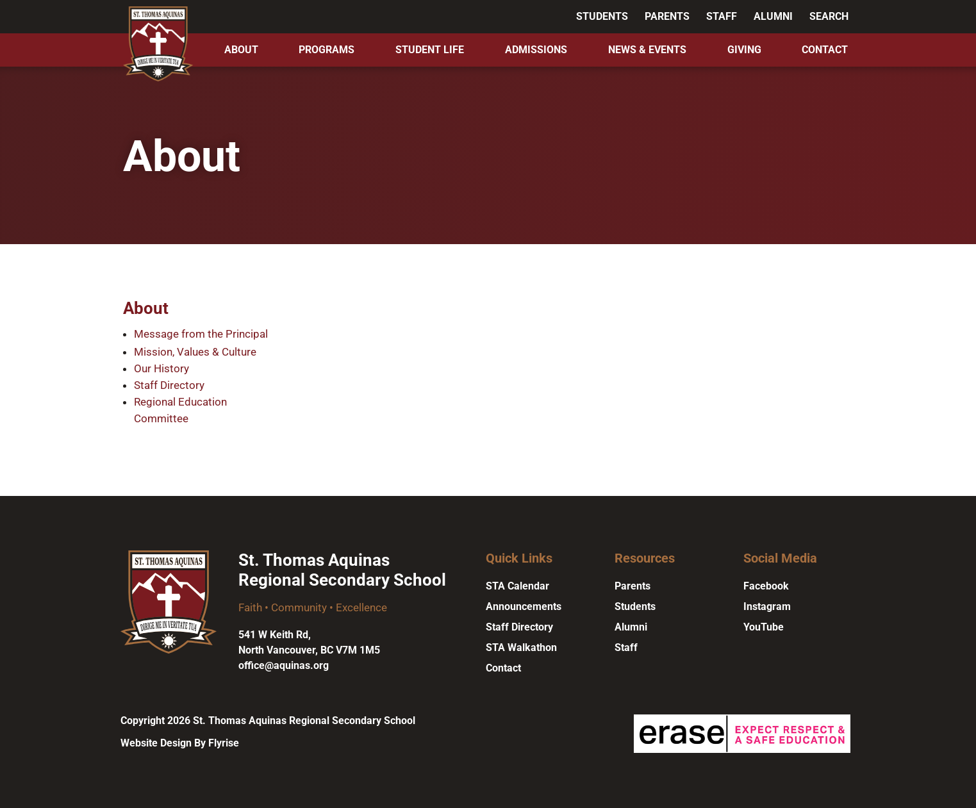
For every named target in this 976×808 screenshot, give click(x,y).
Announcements (523, 606)
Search (828, 16)
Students (602, 16)
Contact (825, 50)
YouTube (763, 627)
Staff (721, 16)
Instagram (767, 606)
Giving (744, 50)
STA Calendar (517, 586)
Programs (326, 50)
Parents (667, 16)
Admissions (536, 50)
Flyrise (223, 743)
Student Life (429, 50)
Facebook (766, 586)
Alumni (773, 16)
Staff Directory (169, 385)
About (241, 50)
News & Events (647, 50)
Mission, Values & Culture (195, 351)
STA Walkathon (521, 647)
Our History (161, 368)
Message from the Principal (201, 333)
